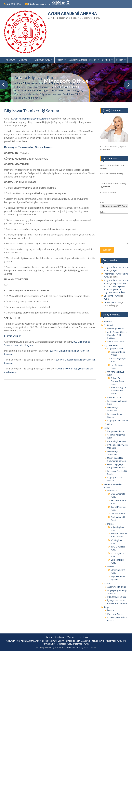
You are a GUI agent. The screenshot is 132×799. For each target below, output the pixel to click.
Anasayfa (10, 59)
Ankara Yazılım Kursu (116, 586)
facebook (59, 637)
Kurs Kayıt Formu (115, 614)
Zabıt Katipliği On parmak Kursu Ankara (118, 390)
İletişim (119, 59)
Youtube (71, 637)
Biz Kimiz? (23, 59)
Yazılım (59, 59)
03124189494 (14, 4)
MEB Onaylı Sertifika (116, 597)
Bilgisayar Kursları (115, 348)
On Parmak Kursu (112, 295)
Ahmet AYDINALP (115, 341)
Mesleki (110, 566)
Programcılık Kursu (115, 431)
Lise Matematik (118, 513)
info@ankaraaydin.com (39, 4)
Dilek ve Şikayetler (115, 328)
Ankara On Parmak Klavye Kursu (117, 381)
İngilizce (110, 523)
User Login (83, 637)
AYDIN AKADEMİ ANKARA (72, 13)
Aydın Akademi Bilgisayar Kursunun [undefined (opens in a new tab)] (31, 118)
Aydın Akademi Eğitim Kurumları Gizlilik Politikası (117, 335)
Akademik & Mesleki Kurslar (82, 59)
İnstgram (48, 637)
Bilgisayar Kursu (42, 59)
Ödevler (110, 424)
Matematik (112, 490)
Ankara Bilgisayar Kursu (36, 77)
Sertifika (106, 59)
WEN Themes (90, 647)
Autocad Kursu (114, 397)
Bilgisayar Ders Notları (117, 420)
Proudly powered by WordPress (50, 647)
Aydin (115, 270)
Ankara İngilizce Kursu (117, 441)
